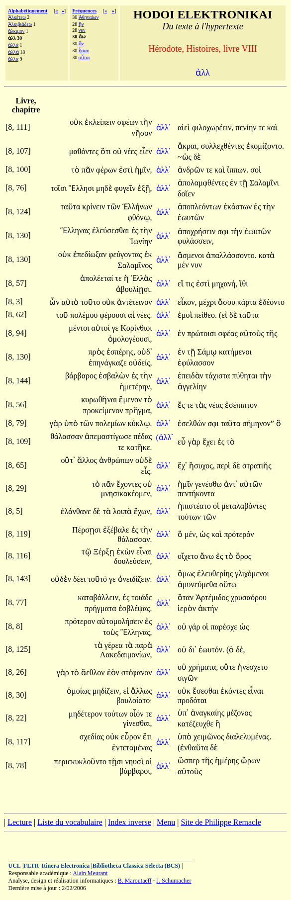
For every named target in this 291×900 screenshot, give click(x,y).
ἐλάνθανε (77, 511)
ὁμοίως (80, 691)
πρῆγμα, (138, 410)
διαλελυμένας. (248, 736)
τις (191, 283)
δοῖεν (186, 193)
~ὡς (186, 157)
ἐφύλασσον (196, 363)
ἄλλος (88, 460)
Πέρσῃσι (87, 530)
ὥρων (250, 760)
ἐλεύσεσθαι (111, 230)
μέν (184, 265)
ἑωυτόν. (211, 649)
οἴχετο (189, 556)
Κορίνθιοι (136, 328)
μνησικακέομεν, (126, 493)
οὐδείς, (140, 363)
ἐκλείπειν (101, 122)
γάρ (195, 627)
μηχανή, (225, 283)
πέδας (143, 436)
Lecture (19, 822)
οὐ (118, 151)
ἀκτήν (208, 608)
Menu (166, 822)
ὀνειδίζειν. (135, 579)
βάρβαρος (81, 375)
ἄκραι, (188, 146)
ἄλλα (13, 59)
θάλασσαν (67, 436)
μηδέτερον (86, 714)
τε (263, 127)
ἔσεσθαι (206, 691)
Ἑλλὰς (141, 278)
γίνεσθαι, (137, 723)
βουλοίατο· (134, 700)
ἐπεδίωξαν (90, 254)
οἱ (217, 506)
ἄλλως (141, 691)
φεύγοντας (126, 254)
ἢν (81, 24)
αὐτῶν (251, 484)
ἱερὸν (188, 608)
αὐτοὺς (253, 333)
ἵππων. (237, 170)
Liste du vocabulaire (69, 822)
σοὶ (255, 170)
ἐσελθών (193, 423)
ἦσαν (84, 50)
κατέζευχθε (196, 724)
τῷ (87, 551)
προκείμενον (104, 410)
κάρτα (248, 302)
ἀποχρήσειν (197, 231)
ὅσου (227, 302)
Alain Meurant (90, 873)
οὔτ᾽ (68, 460)
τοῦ (63, 315)
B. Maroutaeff (135, 880)
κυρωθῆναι (100, 399)
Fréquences (84, 10)
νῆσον (142, 133)
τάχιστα (218, 375)
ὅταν (186, 597)
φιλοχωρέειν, (213, 127)
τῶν (114, 206)
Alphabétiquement (27, 10)
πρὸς (97, 352)
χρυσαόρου (249, 597)
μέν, (191, 534)
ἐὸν (114, 672)
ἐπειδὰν (191, 375)
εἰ (127, 691)
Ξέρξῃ (105, 551)
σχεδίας (93, 736)
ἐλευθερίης (216, 573)
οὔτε (228, 667)
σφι (223, 231)
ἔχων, (143, 511)
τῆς (272, 333)
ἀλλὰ (13, 52)
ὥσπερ (189, 760)
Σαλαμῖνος (135, 265)
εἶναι (144, 551)
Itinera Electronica (66, 865)
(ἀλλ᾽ (165, 437)
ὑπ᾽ (183, 713)
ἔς (182, 405)
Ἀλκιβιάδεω (20, 24)
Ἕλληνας (76, 230)
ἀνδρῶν (192, 170)
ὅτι (106, 151)
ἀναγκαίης (208, 713)
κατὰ (267, 255)
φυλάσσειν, (196, 241)
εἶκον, (187, 302)
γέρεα (114, 645)
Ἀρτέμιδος (213, 597)
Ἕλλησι (82, 188)
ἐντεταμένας (132, 747)
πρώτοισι (202, 333)
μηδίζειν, (107, 691)
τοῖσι (60, 188)
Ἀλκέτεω (17, 17)
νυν (82, 30)
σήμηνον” (258, 423)
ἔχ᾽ (182, 465)
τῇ (244, 183)
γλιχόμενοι (252, 573)
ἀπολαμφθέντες (204, 183)
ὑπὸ (72, 423)
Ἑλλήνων (137, 206)
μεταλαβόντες (243, 506)
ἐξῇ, (144, 188)
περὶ (225, 465)
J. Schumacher (174, 880)
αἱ (132, 315)
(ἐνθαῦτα (194, 747)
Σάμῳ (208, 352)
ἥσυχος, (202, 465)
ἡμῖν (186, 484)
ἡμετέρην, (135, 386)
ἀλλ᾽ (163, 127)
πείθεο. (205, 315)
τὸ (76, 170)
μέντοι (80, 328)
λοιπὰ (123, 511)
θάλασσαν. (135, 539)
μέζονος (239, 713)
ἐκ (148, 254)
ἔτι (147, 736)
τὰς (201, 405)
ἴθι (243, 283)
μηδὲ (105, 188)
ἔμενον (131, 399)
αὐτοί (102, 328)
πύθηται (245, 375)
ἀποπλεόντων (200, 206)
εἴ (182, 283)
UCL (14, 865)
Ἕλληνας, (136, 632)
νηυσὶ (135, 761)
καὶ (272, 127)
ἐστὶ (127, 170)
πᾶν (89, 170)
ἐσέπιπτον (241, 405)
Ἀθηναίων (89, 17)
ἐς (258, 206)
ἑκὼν (126, 551)
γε (116, 328)
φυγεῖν (126, 188)
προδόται (192, 700)
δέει (80, 579)
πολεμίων (112, 423)
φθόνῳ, (139, 217)
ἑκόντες (233, 691)
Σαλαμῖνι (264, 183)
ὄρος (243, 556)
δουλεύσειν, (133, 561)
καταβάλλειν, (99, 597)
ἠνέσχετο (252, 667)
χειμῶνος (210, 736)
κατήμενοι (235, 352)
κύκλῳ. (140, 423)
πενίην (247, 127)
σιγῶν (187, 678)
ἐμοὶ (186, 315)
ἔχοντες (129, 484)
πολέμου (84, 315)
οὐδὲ (143, 460)
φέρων (107, 170)
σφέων (128, 122)
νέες (131, 151)
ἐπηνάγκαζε (109, 363)
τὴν (146, 122)
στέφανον (136, 672)
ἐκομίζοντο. (265, 146)
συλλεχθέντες (223, 146)
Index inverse (129, 822)
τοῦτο (91, 302)
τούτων (190, 517)
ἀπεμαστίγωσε (109, 436)
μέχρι (208, 302)
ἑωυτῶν (191, 217)
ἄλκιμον (16, 31)
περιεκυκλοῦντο (81, 761)
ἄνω (208, 556)
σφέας (228, 333)
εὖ (183, 442)
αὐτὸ (71, 302)
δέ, (240, 649)
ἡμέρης (228, 760)
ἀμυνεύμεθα (198, 584)
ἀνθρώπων (117, 460)
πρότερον (81, 621)
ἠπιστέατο (195, 506)
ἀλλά (13, 45)
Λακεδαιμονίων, (126, 654)
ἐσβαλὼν (114, 375)
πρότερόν (239, 534)
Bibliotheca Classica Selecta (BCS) (136, 865)
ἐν (234, 183)
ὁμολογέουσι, (130, 339)
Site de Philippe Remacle (221, 822)
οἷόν (137, 714)
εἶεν (145, 151)
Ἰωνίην (140, 241)
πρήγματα (101, 608)
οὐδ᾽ (144, 352)
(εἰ (224, 315)
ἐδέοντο (272, 302)
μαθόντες (84, 151)
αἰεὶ (185, 127)
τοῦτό (98, 579)
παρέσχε (224, 627)
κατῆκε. (139, 447)
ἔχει (209, 442)
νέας (216, 405)
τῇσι (116, 761)
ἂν (81, 43)
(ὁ (231, 649)
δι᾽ (192, 649)
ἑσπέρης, (120, 352)
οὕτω (228, 584)
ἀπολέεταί (97, 278)
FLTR (31, 865)
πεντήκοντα (196, 493)
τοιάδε (141, 597)
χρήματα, (203, 667)
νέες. (144, 315)
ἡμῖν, (143, 170)
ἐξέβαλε (117, 530)
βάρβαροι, (135, 771)
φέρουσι (113, 315)
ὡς (205, 534)
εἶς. (146, 471)
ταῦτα (72, 206)
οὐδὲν (62, 579)
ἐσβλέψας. (135, 608)
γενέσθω (209, 484)
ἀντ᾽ (231, 484)
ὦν (55, 302)
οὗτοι (84, 57)
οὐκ (77, 122)
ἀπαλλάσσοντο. (231, 255)
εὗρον (132, 736)
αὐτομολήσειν (121, 621)
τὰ (108, 511)
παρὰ (143, 645)
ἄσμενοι (192, 255)
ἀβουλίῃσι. (134, 289)
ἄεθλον (93, 672)
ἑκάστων (238, 206)
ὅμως (187, 573)
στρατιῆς (257, 465)
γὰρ (57, 423)
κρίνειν (94, 206)
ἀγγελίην (192, 386)
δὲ (197, 157)
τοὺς (111, 632)
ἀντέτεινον (134, 302)
